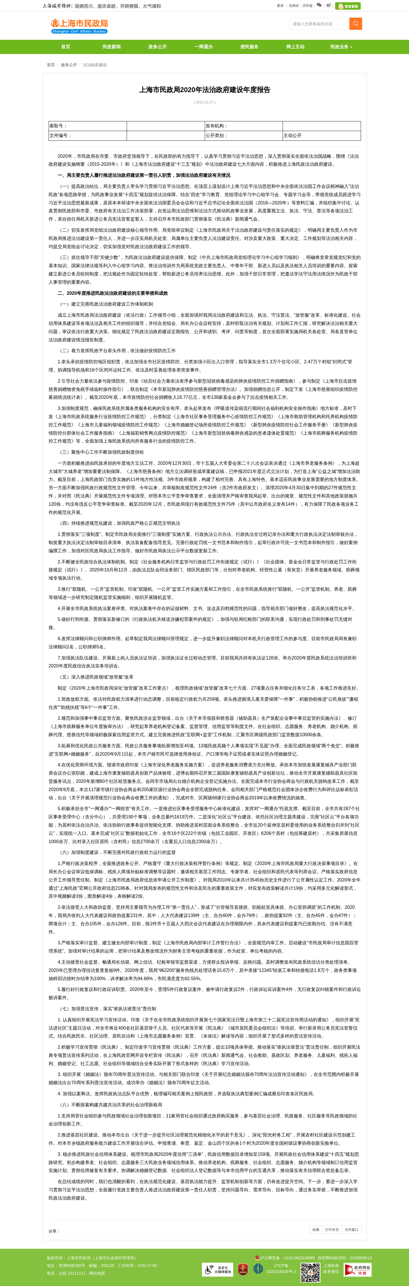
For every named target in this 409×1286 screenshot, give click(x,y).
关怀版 (307, 6)
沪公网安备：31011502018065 (284, 1258)
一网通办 (204, 46)
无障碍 (294, 6)
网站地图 (97, 1273)
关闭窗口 (351, 1230)
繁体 (281, 6)
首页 (65, 46)
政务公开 (158, 46)
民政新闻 (112, 46)
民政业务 (341, 46)
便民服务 (249, 46)
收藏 (315, 1230)
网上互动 (295, 46)
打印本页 (332, 1230)
